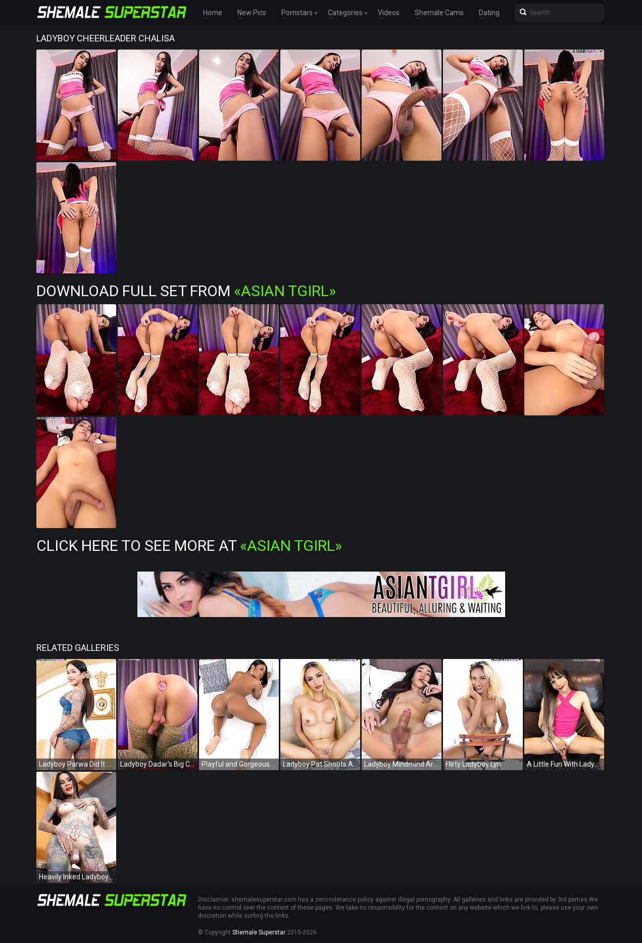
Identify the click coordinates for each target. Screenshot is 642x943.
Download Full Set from (186, 291)
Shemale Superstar (258, 932)
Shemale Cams (439, 13)
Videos (389, 13)
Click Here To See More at (189, 545)
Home (212, 13)
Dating (489, 13)
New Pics (251, 13)
